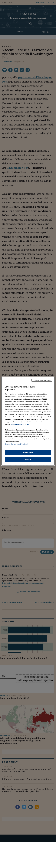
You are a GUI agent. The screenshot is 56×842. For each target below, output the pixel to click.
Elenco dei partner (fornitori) (16, 444)
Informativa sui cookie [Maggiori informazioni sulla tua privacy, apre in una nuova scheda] (20, 424)
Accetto (28, 459)
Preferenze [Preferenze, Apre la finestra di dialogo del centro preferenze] (28, 452)
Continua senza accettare (42, 380)
